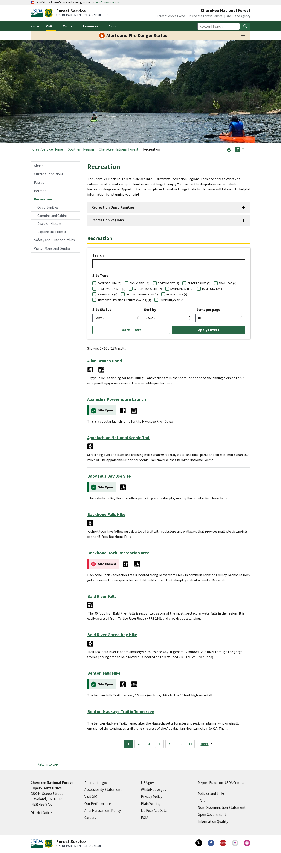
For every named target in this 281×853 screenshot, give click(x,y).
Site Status (101, 309)
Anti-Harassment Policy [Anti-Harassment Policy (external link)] (102, 810)
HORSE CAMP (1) (176, 294)
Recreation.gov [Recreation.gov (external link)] (96, 782)
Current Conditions (48, 174)
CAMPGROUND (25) (109, 283)
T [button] (238, 149)
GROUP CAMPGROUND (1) (142, 294)
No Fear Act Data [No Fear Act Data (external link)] (154, 810)
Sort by (150, 309)
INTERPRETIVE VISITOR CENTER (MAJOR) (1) (124, 300)
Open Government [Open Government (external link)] (212, 814)
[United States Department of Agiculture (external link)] (38, 13)
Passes (39, 182)
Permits (40, 190)
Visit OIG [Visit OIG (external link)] (90, 796)
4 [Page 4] (159, 743)
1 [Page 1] (128, 743)
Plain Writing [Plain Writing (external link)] (150, 803)
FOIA (144, 817)
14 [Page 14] (190, 743)
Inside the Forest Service (206, 16)
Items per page (207, 309)
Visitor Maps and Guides (52, 248)
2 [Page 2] (139, 743)
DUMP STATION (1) (213, 289)
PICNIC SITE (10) (139, 283)
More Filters (131, 329)
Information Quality (213, 821)
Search (98, 255)
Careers (90, 817)
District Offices (42, 812)
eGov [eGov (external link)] (201, 800)
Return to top (47, 764)
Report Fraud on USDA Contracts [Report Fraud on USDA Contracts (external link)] (223, 782)
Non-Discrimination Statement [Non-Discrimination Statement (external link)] (222, 807)
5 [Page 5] (170, 743)
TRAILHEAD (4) (227, 283)
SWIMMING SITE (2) (182, 289)
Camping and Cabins (52, 215)
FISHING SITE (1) (107, 294)
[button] (229, 149)
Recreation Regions (108, 220)
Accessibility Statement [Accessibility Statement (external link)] (103, 789)
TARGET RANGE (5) (199, 283)
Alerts (38, 165)
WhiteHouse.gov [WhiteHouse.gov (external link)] (153, 789)
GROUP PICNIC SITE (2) (148, 289)
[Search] (245, 26)
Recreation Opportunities (113, 207)
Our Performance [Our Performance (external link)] (97, 803)
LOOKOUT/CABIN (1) (172, 300)
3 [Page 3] (149, 743)
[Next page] (207, 744)
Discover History (49, 223)
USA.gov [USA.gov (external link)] (147, 782)
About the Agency (238, 16)
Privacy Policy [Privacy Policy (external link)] (151, 796)
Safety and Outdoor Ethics (54, 240)
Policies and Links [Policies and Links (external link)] (211, 793)
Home (35, 26)
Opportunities (47, 207)
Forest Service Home (171, 16)
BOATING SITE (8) (168, 283)
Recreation (43, 199)
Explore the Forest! (51, 231)
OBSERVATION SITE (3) (111, 289)
